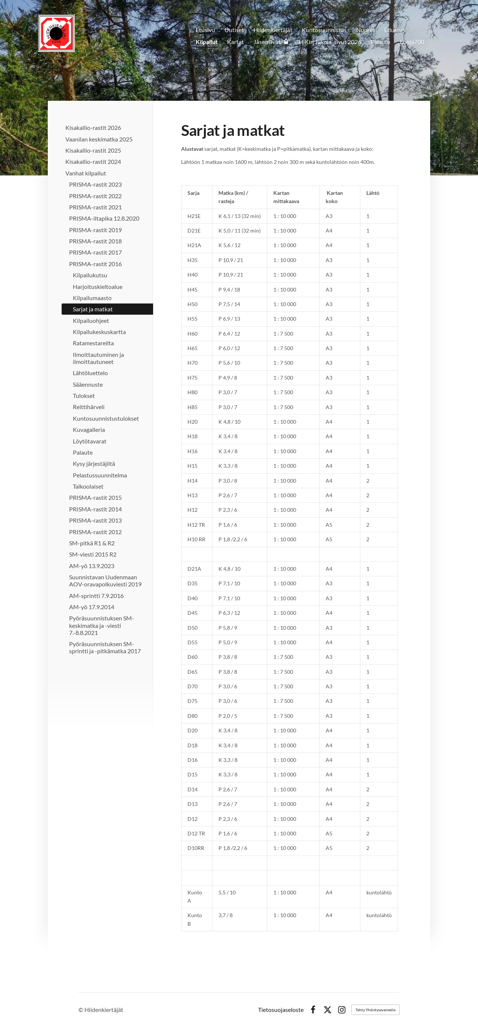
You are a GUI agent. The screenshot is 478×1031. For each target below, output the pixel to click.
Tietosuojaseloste (281, 1010)
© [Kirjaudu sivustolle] (81, 1009)
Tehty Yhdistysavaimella (375, 1009)
